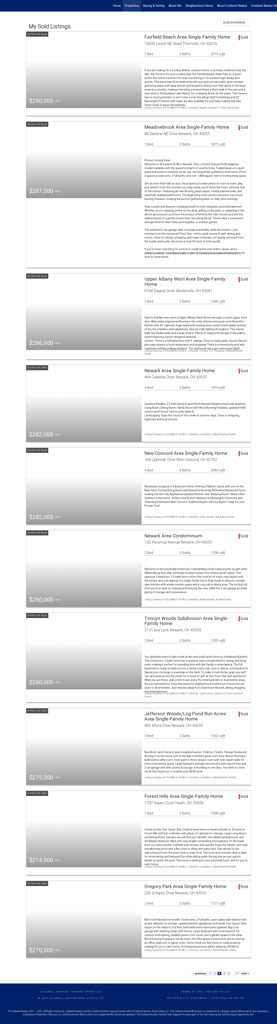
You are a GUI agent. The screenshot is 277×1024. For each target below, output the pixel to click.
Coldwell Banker (54, 992)
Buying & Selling (154, 6)
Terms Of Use (192, 992)
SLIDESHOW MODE (234, 22)
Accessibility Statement (187, 998)
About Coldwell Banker (232, 6)
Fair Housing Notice (228, 998)
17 (237, 973)
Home (117, 6)
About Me (175, 6)
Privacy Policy (218, 992)
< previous (199, 973)
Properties (132, 6)
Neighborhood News (199, 6)
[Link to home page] (5, 6)
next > (245, 973)
